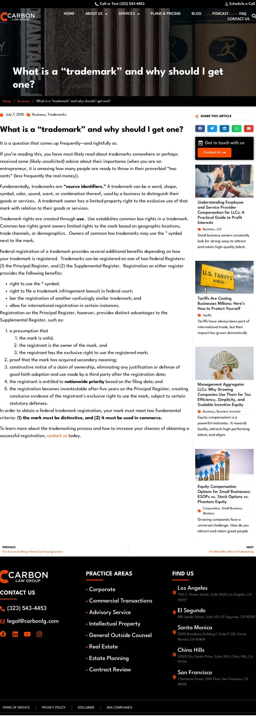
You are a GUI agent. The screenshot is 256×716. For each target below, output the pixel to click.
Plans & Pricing (166, 14)
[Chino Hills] (174, 655)
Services (130, 14)
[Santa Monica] (174, 633)
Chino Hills (191, 651)
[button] (200, 129)
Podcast (221, 14)
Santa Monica (195, 629)
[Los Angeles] (174, 593)
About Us (97, 14)
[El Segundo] (174, 613)
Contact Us (239, 19)
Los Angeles (193, 589)
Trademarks (56, 116)
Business (23, 102)
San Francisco (195, 674)
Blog (197, 14)
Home (70, 14)
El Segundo (192, 612)
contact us (57, 437)
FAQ (243, 14)
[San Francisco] (174, 678)
